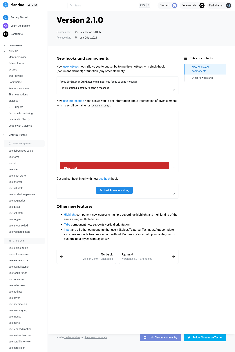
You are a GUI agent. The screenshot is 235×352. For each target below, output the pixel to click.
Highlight (70, 214)
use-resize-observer (20, 335)
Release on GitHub (88, 32)
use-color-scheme (19, 254)
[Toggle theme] (219, 5)
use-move (14, 322)
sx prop (13, 69)
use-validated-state (19, 231)
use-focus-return (18, 272)
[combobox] (109, 5)
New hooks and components (83, 59)
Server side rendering (21, 113)
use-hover (14, 297)
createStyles (16, 75)
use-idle (13, 169)
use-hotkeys (15, 291)
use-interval (15, 181)
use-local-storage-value (22, 194)
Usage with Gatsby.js (20, 125)
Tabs (67, 224)
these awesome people (96, 337)
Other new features (75, 207)
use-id (12, 163)
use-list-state (16, 188)
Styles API (14, 100)
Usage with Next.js (19, 119)
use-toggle (15, 219)
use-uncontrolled (18, 225)
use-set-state (16, 213)
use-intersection (18, 304)
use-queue (14, 206)
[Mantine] (13, 5)
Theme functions (18, 94)
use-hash (105, 178)
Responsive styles (19, 88)
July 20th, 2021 (86, 37)
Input (67, 229)
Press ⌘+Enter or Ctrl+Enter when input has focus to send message (99, 81)
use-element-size (18, 260)
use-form (14, 156)
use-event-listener (19, 266)
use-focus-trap (17, 279)
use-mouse (15, 316)
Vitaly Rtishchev (72, 337)
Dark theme (15, 82)
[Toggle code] (174, 89)
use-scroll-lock (17, 347)
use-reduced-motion (20, 329)
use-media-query (18, 310)
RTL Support (16, 107)
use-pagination (17, 200)
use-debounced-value (21, 150)
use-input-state (17, 175)
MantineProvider (18, 57)
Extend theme (16, 63)
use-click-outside (18, 247)
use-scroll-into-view (20, 341)
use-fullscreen (17, 285)
